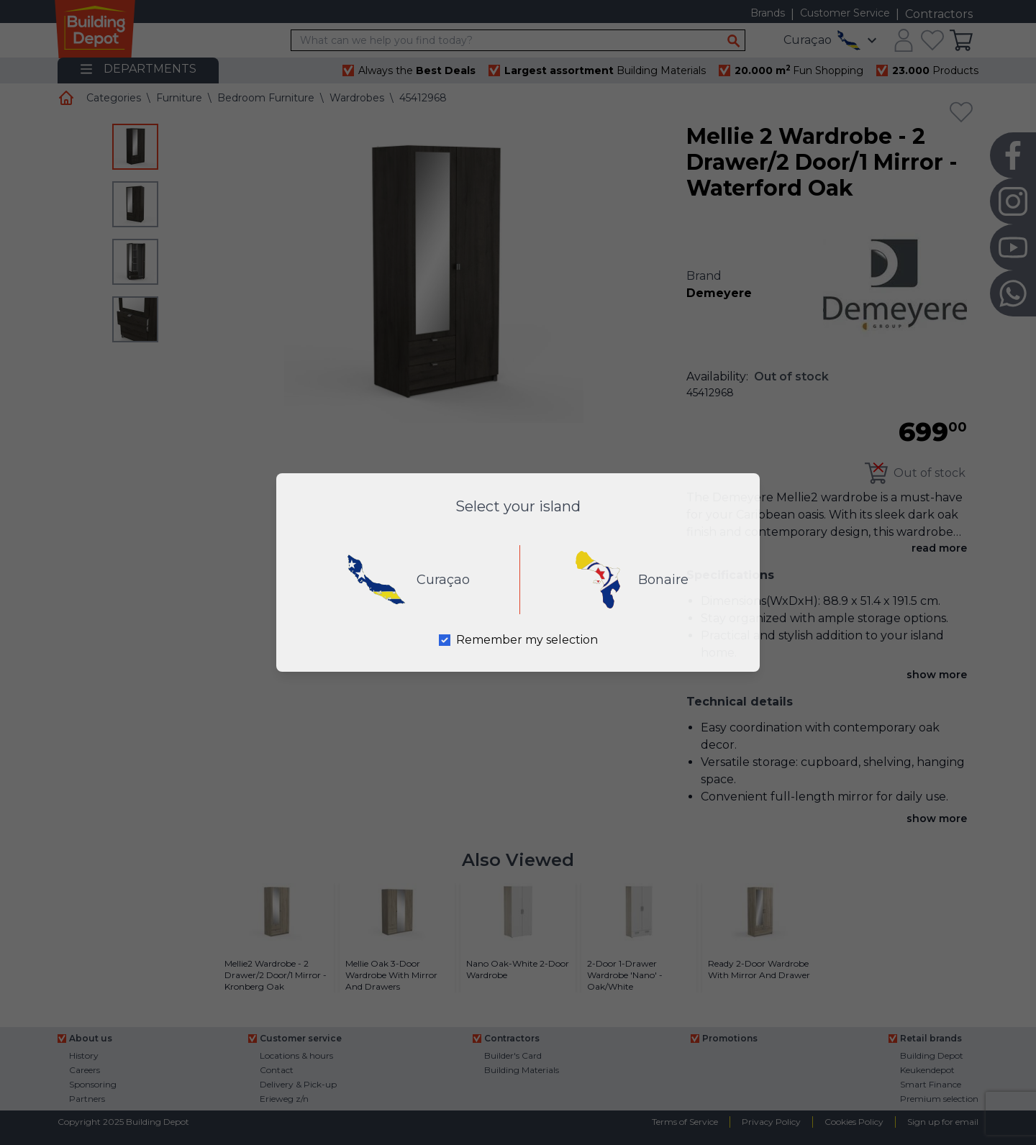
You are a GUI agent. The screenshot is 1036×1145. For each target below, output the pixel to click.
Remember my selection (527, 640)
